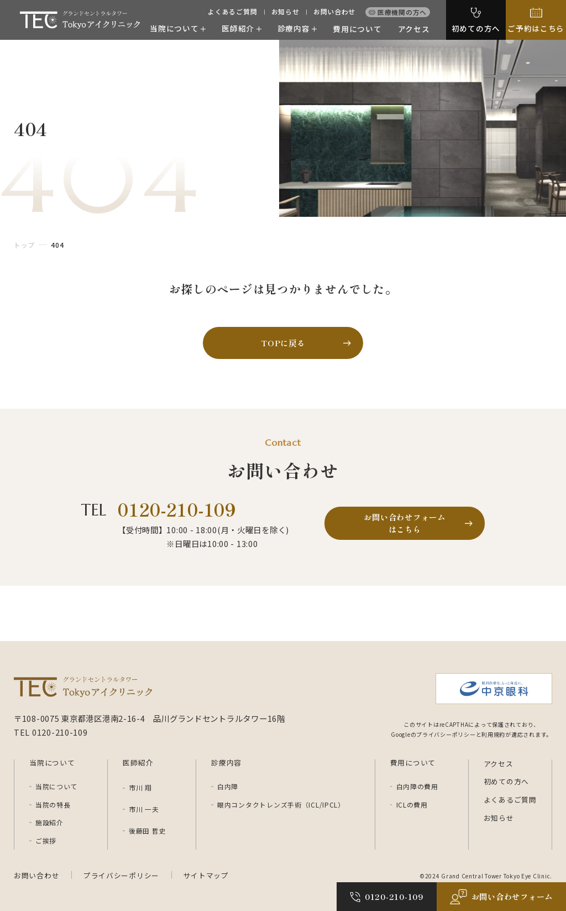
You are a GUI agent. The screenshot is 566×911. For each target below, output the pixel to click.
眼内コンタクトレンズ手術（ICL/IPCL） (281, 804)
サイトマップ (206, 875)
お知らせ (285, 11)
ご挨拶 (45, 840)
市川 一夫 (144, 809)
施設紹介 (49, 822)
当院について (56, 786)
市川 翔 (140, 787)
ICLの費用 (412, 804)
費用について (357, 29)
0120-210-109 (177, 509)
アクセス (414, 29)
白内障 (227, 786)
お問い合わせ (334, 11)
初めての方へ (506, 781)
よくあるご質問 (232, 11)
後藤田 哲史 (147, 830)
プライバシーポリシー (121, 875)
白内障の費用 (417, 786)
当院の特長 (53, 804)
